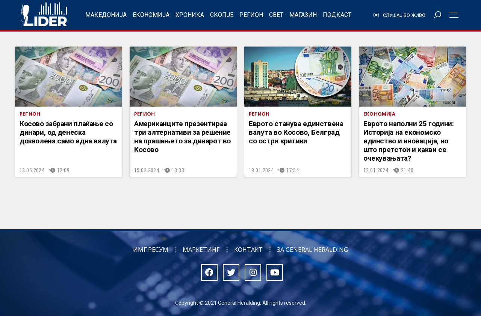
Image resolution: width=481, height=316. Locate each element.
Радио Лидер (44, 15)
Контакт (248, 249)
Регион (251, 14)
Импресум (150, 249)
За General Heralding (312, 249)
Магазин (303, 14)
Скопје (221, 14)
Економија (151, 14)
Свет (276, 14)
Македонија (106, 14)
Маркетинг (201, 249)
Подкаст (337, 14)
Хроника (189, 14)
